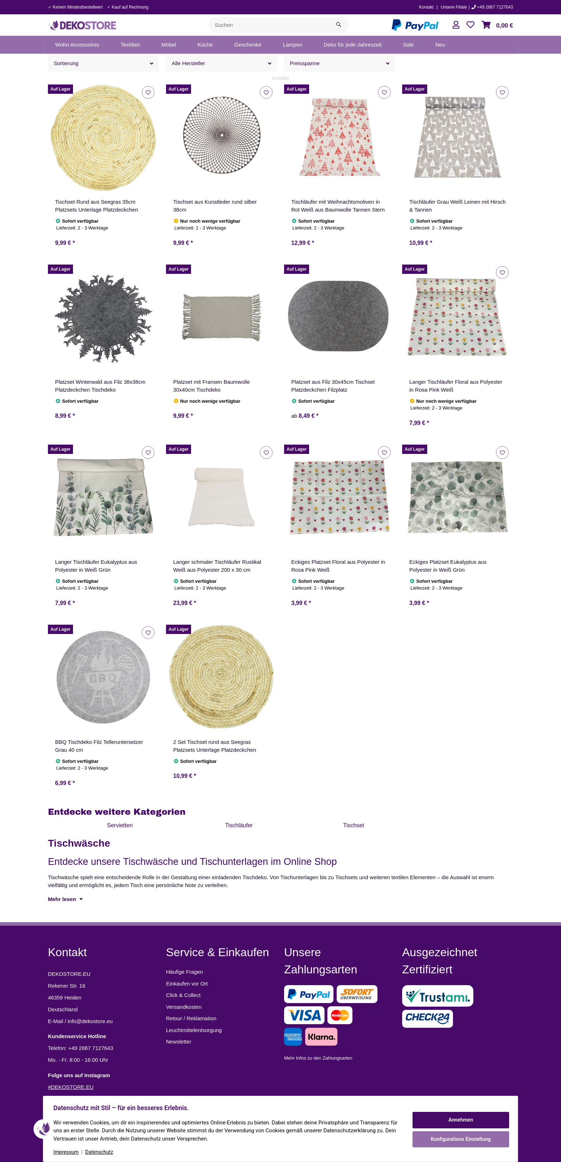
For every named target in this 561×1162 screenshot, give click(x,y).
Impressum (67, 1152)
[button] (456, 25)
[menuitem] (77, 45)
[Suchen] (269, 25)
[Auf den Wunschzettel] (148, 92)
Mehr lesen (65, 899)
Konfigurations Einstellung (459, 1139)
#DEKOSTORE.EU (70, 1087)
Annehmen (459, 1120)
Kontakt (426, 7)
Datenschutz (100, 1152)
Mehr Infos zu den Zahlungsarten (318, 1058)
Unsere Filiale (454, 7)
